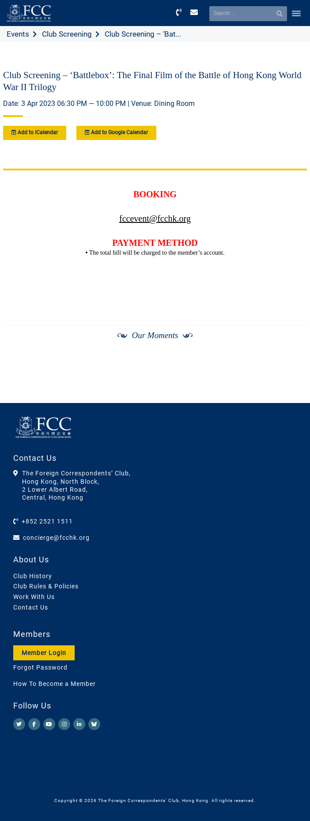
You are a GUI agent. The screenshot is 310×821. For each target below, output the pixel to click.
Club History (32, 576)
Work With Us (34, 596)
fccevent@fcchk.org (155, 218)
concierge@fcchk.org (56, 537)
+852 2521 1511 (47, 521)
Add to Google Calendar (116, 132)
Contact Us (30, 607)
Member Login (44, 652)
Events (18, 34)
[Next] (290, 380)
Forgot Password (40, 667)
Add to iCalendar (34, 132)
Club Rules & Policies (46, 586)
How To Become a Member (54, 683)
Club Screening (67, 34)
